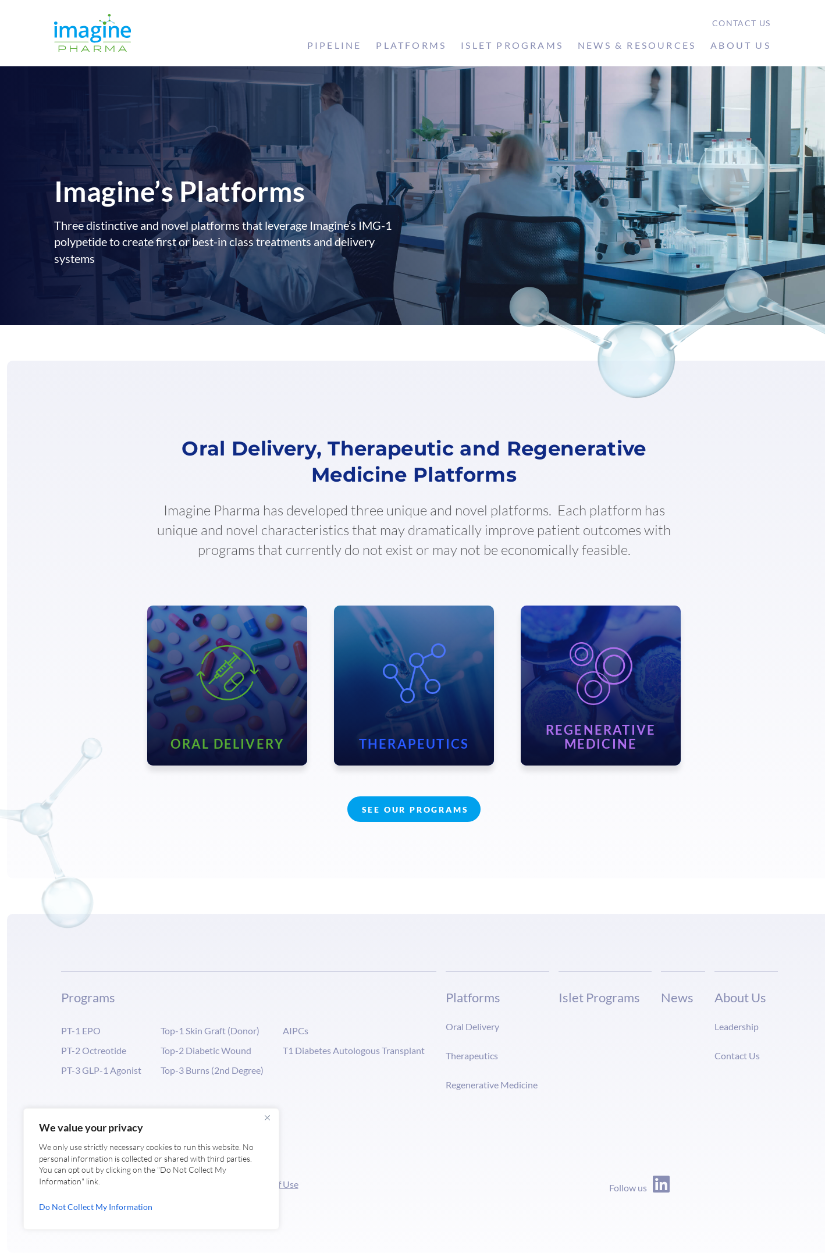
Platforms (411, 45)
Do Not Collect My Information (95, 1207)
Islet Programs (512, 45)
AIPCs (295, 1030)
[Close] (267, 1118)
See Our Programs (415, 809)
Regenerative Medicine (492, 1084)
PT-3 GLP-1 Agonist (101, 1070)
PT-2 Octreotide (93, 1050)
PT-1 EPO (81, 1030)
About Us (740, 45)
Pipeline (334, 45)
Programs (88, 997)
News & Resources (637, 45)
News (677, 997)
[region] (151, 1169)
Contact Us (741, 23)
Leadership (736, 1026)
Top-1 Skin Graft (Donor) (210, 1030)
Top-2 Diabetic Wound (206, 1050)
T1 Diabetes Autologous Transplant (354, 1050)
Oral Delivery (472, 1026)
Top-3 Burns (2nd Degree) (212, 1070)
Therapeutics (472, 1055)
